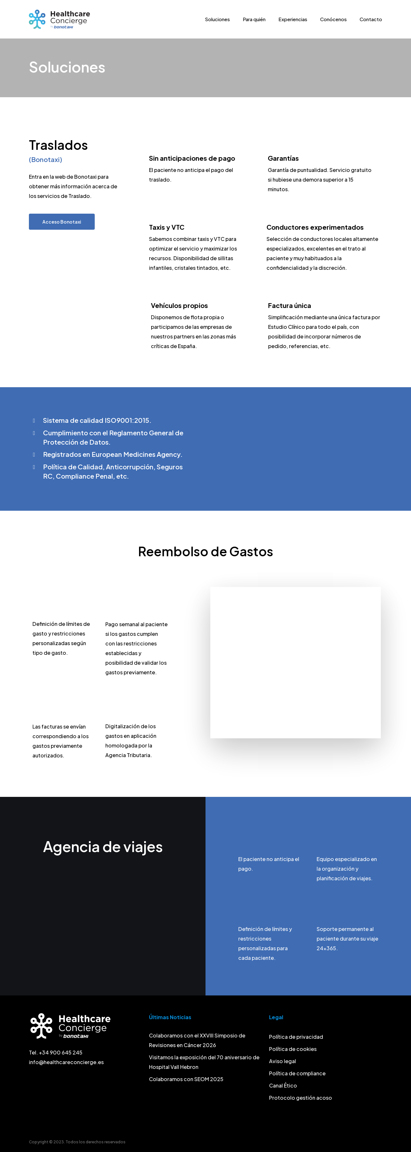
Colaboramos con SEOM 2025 (186, 1079)
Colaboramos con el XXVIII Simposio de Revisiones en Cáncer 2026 (197, 1040)
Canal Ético (283, 1085)
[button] (62, 222)
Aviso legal (282, 1061)
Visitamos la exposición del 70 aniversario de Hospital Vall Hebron (204, 1062)
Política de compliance (297, 1073)
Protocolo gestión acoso (300, 1097)
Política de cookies (293, 1048)
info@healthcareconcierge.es (66, 1062)
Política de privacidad (296, 1036)
